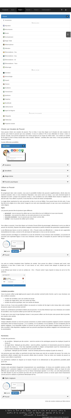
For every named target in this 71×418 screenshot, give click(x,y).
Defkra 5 (51, 417)
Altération (6, 48)
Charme (6, 84)
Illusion (6, 33)
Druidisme (7, 88)
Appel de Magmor (9, 110)
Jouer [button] (13, 10)
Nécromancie (7, 29)
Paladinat (6, 99)
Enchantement (8, 37)
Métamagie (7, 67)
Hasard (6, 80)
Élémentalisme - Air (9, 60)
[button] (66, 9)
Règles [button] (20, 10)
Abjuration (7, 26)
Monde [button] (28, 10)
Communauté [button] (46, 10)
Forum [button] (36, 10)
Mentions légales (45, 417)
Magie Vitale (7, 41)
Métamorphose (8, 45)
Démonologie (7, 76)
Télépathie (7, 116)
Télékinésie (7, 120)
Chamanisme (7, 92)
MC (68, 35)
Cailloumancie (8, 107)
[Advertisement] (35, 3)
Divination (6, 73)
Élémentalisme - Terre (10, 63)
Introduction (7, 20)
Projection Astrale (9, 124)
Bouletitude (7, 103)
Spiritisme (6, 95)
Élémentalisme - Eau (10, 56)
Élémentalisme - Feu (10, 52)
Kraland (5, 10)
